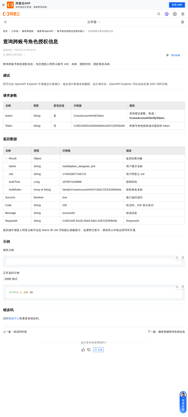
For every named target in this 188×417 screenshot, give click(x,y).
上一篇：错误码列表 (15, 331)
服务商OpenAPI (45, 31)
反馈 (98, 350)
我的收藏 (175, 55)
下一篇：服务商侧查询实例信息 (166, 331)
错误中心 (14, 318)
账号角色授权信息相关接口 (70, 31)
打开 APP (177, 5)
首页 (5, 31)
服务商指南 (27, 31)
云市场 (14, 31)
